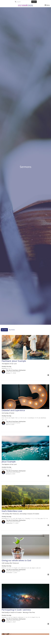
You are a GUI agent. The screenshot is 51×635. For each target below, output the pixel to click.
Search (34, 1)
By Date (4, 330)
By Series (12, 330)
